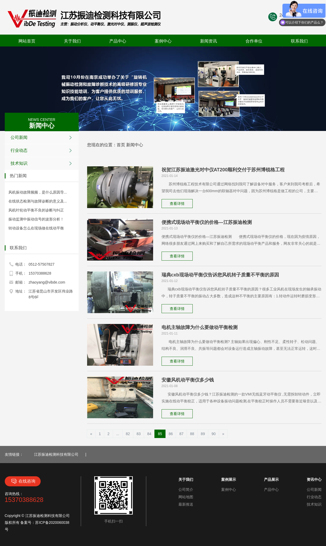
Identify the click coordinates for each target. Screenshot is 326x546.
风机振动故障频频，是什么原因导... (37, 192)
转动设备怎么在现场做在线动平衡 (36, 228)
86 (171, 434)
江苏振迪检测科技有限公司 (56, 454)
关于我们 (72, 41)
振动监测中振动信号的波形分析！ (36, 219)
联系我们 (299, 41)
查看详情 (177, 203)
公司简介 (185, 489)
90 (213, 434)
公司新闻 (42, 138)
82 (128, 434)
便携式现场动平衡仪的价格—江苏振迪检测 (207, 222)
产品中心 (117, 41)
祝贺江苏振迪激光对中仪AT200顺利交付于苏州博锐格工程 (223, 169)
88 (192, 434)
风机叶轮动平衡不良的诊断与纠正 (36, 210)
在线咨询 (22, 481)
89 (203, 434)
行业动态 (42, 150)
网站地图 (185, 497)
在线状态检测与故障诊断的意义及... (37, 201)
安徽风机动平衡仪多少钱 (188, 380)
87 (181, 434)
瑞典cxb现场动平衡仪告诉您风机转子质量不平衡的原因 (220, 274)
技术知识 (42, 163)
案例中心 (163, 41)
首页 (121, 145)
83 (138, 434)
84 (149, 434)
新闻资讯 (208, 41)
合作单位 (253, 41)
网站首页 (26, 41)
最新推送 (185, 504)
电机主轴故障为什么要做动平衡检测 (200, 327)
